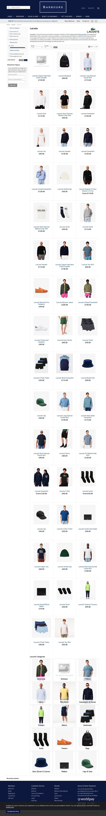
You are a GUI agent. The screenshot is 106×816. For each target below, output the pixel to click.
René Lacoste (82, 34)
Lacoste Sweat (88, 227)
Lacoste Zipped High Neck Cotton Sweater (41, 77)
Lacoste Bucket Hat (87, 378)
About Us (11, 788)
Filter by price (13, 42)
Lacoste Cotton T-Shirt (64, 529)
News (78, 21)
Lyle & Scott (58, 796)
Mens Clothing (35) (14, 34)
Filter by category (14, 28)
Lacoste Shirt (41, 114)
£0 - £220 (11, 45)
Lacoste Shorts (64, 453)
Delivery (33, 788)
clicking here (10, 807)
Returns (33, 791)
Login (83, 8)
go (25, 60)
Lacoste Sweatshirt (87, 114)
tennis (72, 34)
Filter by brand (14, 39)
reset (21, 60)
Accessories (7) (13, 31)
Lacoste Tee (41, 151)
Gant (55, 793)
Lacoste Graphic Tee (41, 567)
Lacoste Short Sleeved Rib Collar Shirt (88, 568)
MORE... (88, 16)
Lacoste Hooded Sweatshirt (41, 189)
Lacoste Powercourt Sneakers (41, 341)
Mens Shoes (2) (13, 36)
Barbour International (61, 791)
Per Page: (48, 46)
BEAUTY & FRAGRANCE (49, 16)
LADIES (10, 16)
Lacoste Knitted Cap (65, 189)
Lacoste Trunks (87, 340)
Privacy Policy (35, 796)
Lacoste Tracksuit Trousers (87, 604)
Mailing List (11, 793)
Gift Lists (10, 798)
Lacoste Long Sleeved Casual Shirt (88, 77)
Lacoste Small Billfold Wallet (41, 605)
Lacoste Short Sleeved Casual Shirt (41, 454)
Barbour (56, 788)
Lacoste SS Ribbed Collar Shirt (88, 454)
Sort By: (37, 46)
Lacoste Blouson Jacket (64, 302)
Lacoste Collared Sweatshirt (88, 302)
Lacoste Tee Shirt (88, 265)
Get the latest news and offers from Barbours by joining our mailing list (33, 21)
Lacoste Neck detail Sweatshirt (88, 416)
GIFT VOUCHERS (66, 16)
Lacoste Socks (64, 227)
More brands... (58, 800)
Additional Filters (14, 50)
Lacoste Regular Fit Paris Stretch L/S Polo (87, 190)
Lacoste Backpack (64, 76)
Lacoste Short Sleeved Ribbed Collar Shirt (65, 114)
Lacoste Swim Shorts (64, 340)
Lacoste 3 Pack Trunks (41, 378)
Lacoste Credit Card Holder (87, 529)
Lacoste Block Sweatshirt (64, 378)
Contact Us (85, 21)
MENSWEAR (20, 16)
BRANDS (79, 16)
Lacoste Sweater (64, 151)
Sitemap (34, 800)
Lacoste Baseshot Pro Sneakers (41, 303)
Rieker (56, 798)
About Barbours (69, 21)
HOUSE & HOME (33, 16)
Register (91, 8)
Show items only (16, 54)
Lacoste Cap (41, 416)
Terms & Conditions (37, 793)
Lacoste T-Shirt (64, 491)
